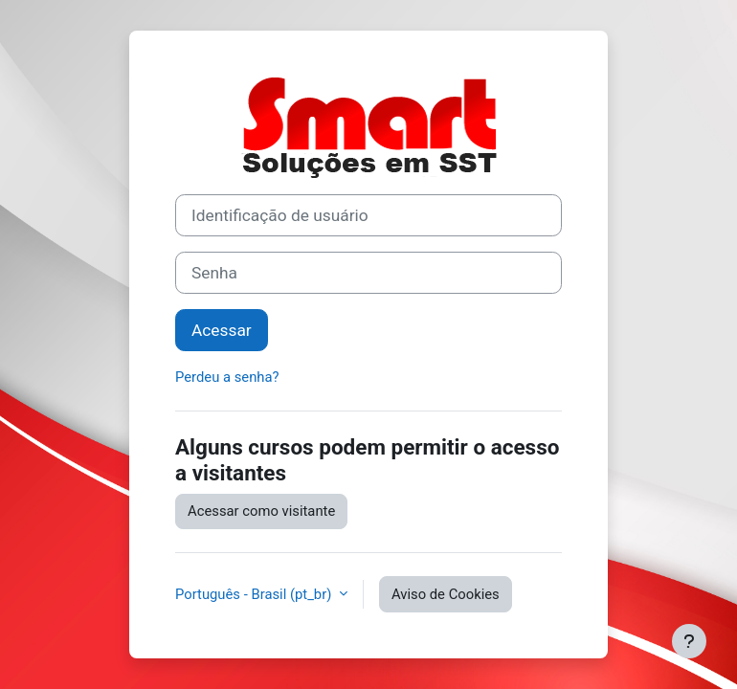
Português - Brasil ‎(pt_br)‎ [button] (255, 594)
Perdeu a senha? (227, 377)
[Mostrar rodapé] (689, 641)
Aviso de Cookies (445, 594)
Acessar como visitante (261, 511)
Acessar (221, 330)
